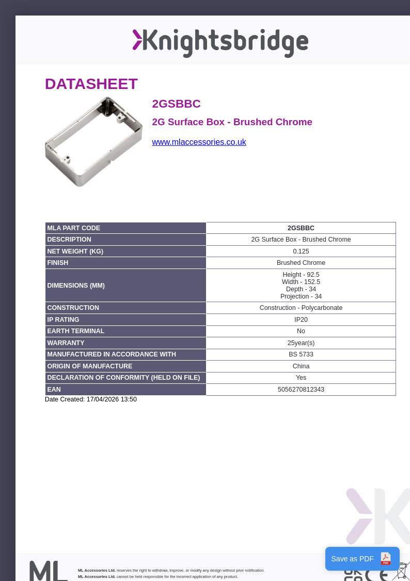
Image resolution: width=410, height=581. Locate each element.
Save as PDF (362, 559)
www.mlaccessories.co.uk (199, 142)
